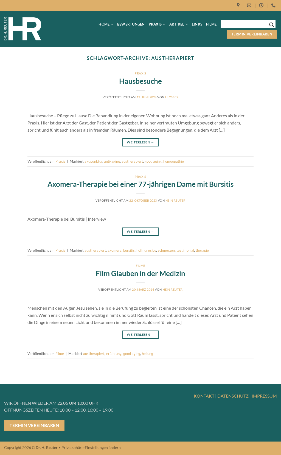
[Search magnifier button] (272, 24)
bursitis (129, 250)
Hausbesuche (140, 81)
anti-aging (112, 161)
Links (197, 24)
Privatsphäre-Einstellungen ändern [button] (91, 447)
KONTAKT (204, 395)
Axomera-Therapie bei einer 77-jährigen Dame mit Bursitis (140, 184)
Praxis (157, 24)
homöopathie (173, 161)
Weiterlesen (140, 142)
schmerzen (166, 250)
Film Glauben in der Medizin (140, 273)
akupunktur (93, 161)
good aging (153, 161)
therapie (202, 250)
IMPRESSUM (264, 395)
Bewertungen (131, 24)
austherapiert (132, 161)
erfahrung (114, 353)
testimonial (185, 250)
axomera (115, 250)
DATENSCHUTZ (233, 395)
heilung (147, 353)
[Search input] (245, 24)
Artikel (178, 24)
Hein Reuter (175, 200)
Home (106, 24)
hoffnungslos (146, 250)
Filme (211, 24)
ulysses (171, 97)
